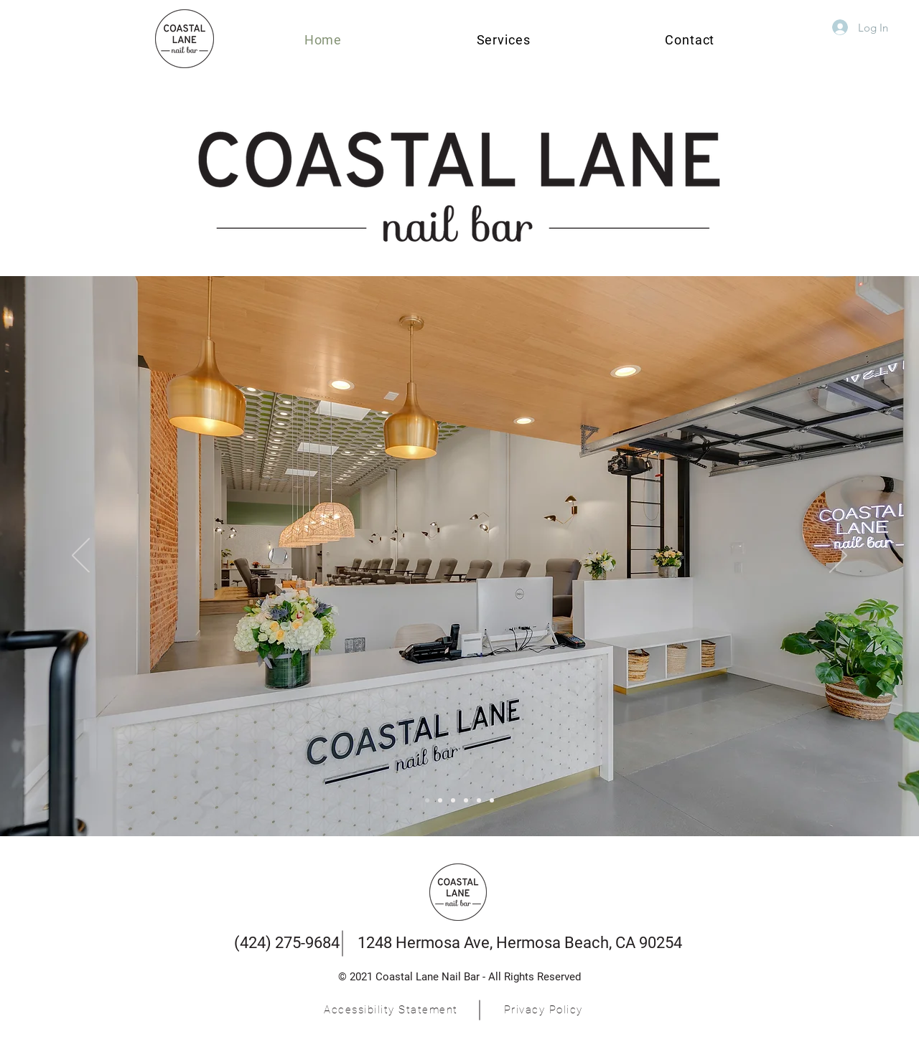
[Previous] (81, 556)
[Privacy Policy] (544, 1009)
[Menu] (427, 800)
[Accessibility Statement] (392, 1009)
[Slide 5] (479, 800)
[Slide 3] (440, 800)
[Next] (838, 556)
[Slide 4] (466, 800)
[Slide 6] (492, 800)
